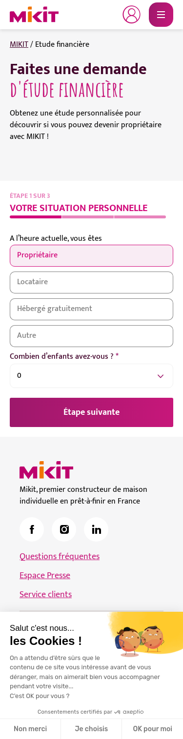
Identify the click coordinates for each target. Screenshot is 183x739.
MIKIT (19, 44)
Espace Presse (45, 575)
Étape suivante (91, 412)
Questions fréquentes (60, 556)
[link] (32, 529)
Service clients (46, 594)
